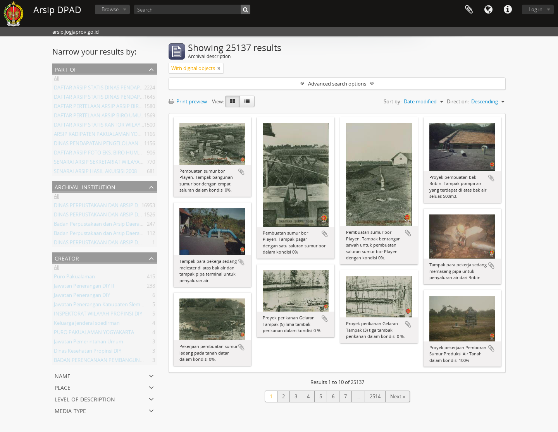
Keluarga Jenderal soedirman (87, 324)
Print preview (188, 101)
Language (488, 9)
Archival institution (85, 186)
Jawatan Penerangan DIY (82, 296)
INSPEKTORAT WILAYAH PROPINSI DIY (98, 315)
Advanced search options (337, 83)
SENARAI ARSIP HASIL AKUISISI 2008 (95, 172)
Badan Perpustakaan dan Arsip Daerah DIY (103, 234)
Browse (110, 9)
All (56, 79)
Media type (70, 410)
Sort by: (392, 101)
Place (63, 387)
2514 (375, 396)
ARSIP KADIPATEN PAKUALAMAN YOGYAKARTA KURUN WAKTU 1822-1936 (138, 135)
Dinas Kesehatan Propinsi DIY (87, 352)
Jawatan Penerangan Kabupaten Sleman (100, 305)
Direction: (458, 101)
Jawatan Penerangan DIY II (84, 287)
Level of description (85, 398)
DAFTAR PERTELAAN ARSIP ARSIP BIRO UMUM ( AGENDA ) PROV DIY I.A (135, 107)
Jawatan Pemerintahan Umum (88, 342)
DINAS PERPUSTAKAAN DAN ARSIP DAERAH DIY (108, 206)
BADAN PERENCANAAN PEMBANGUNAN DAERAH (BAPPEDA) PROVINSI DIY (140, 361)
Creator (67, 257)
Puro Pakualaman (74, 277)
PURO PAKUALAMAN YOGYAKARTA (94, 333)
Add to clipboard (241, 172)
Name (63, 375)
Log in (535, 9)
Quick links (507, 9)
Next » (397, 396)
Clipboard (469, 9)
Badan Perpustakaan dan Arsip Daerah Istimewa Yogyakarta (123, 225)
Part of (66, 68)
